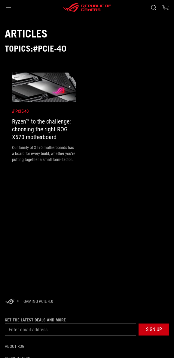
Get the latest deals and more (35, 320)
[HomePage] (9, 302)
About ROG (14, 346)
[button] (8, 7)
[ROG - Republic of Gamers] (87, 7)
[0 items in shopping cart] (165, 7)
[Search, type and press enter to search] (153, 7)
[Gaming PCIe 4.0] (38, 301)
